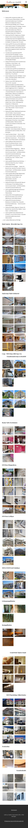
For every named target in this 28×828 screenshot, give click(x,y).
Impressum (14, 810)
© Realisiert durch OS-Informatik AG (14, 821)
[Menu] (26, 2)
